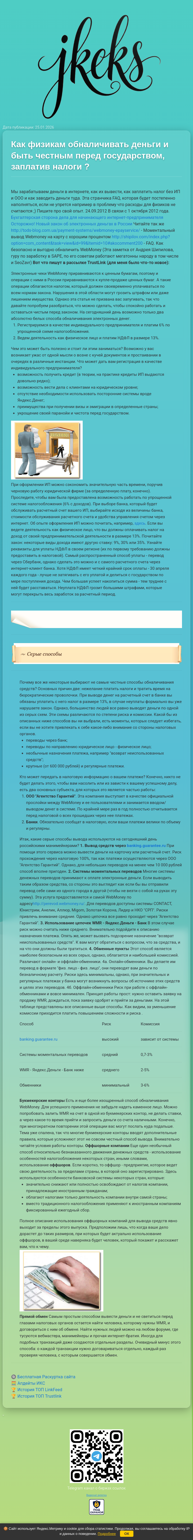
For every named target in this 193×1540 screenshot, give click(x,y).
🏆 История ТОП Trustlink (36, 1396)
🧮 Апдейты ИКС (28, 1383)
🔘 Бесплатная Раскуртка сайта (43, 1376)
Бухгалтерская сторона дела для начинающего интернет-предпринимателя (87, 217)
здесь (139, 523)
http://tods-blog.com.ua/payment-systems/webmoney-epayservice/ (75, 230)
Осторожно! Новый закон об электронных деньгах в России (71, 223)
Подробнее (107, 1534)
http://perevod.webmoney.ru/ (59, 903)
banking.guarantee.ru (146, 845)
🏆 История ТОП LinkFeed (36, 1389)
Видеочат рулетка (96, 1495)
